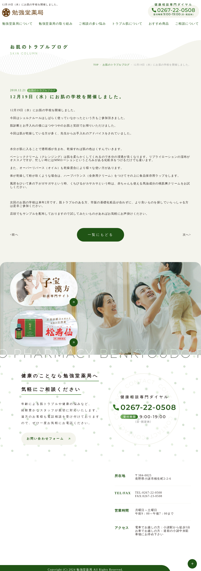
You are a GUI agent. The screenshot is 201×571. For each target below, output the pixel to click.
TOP (96, 64)
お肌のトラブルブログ (116, 64)
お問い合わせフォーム (45, 438)
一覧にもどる (100, 234)
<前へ (14, 234)
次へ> (187, 234)
